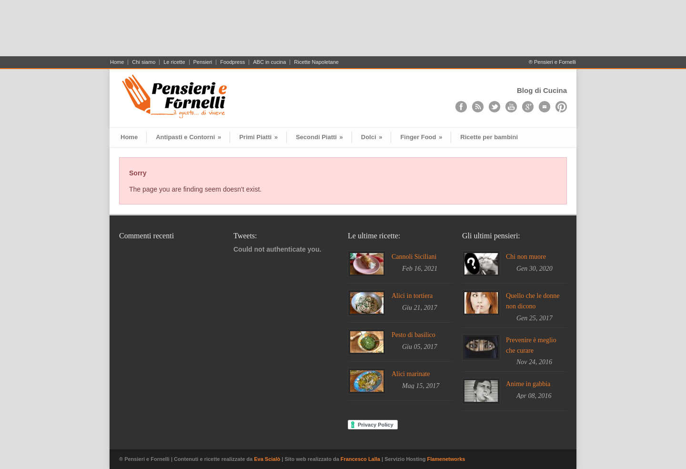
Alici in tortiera (412, 295)
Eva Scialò (268, 459)
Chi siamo (143, 62)
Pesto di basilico (413, 334)
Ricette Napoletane (316, 62)
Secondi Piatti (319, 137)
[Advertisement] (343, 31)
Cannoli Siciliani (414, 256)
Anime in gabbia (528, 383)
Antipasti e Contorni (188, 137)
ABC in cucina (269, 62)
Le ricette (174, 62)
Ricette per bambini (489, 137)
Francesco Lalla (361, 459)
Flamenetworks (446, 459)
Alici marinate (411, 373)
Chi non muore (526, 256)
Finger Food (421, 137)
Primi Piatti (258, 137)
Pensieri (202, 62)
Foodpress (232, 62)
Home (117, 62)
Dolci (372, 137)
